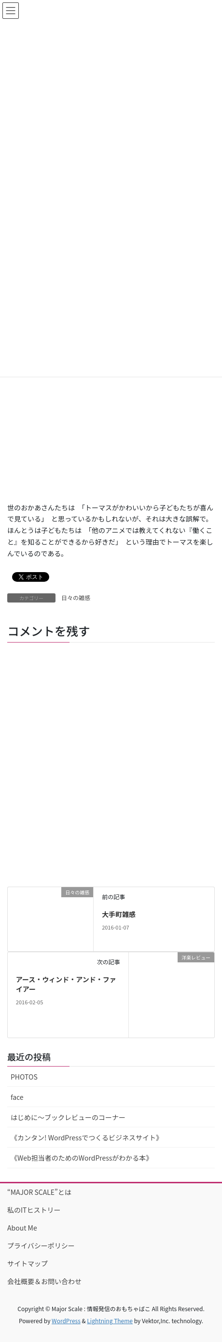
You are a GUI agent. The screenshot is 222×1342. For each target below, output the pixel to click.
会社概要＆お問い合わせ (44, 1281)
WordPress (66, 1320)
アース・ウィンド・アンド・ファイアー (66, 984)
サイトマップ (27, 1263)
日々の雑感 (75, 597)
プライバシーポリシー (41, 1245)
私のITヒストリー (34, 1210)
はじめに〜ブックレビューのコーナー (68, 1117)
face (17, 1097)
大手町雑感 (119, 914)
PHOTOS (24, 1077)
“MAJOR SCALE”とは (39, 1192)
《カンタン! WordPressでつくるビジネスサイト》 (87, 1137)
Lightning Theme (110, 1320)
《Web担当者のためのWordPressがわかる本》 (82, 1158)
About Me (22, 1227)
